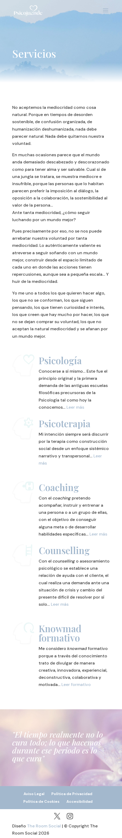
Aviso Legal (34, 793)
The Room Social (44, 826)
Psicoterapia (65, 423)
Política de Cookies (41, 801)
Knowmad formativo (60, 633)
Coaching (59, 487)
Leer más (75, 407)
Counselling (64, 550)
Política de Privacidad (71, 793)
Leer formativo (76, 684)
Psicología (60, 360)
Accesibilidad (79, 801)
